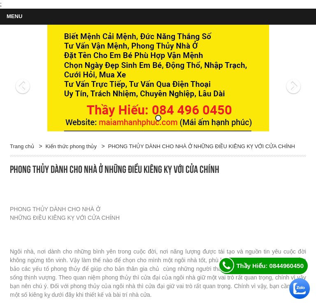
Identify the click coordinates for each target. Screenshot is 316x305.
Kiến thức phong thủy (70, 146)
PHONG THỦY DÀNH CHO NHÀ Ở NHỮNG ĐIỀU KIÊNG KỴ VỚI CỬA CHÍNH (201, 146)
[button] (32, 78)
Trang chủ (22, 146)
